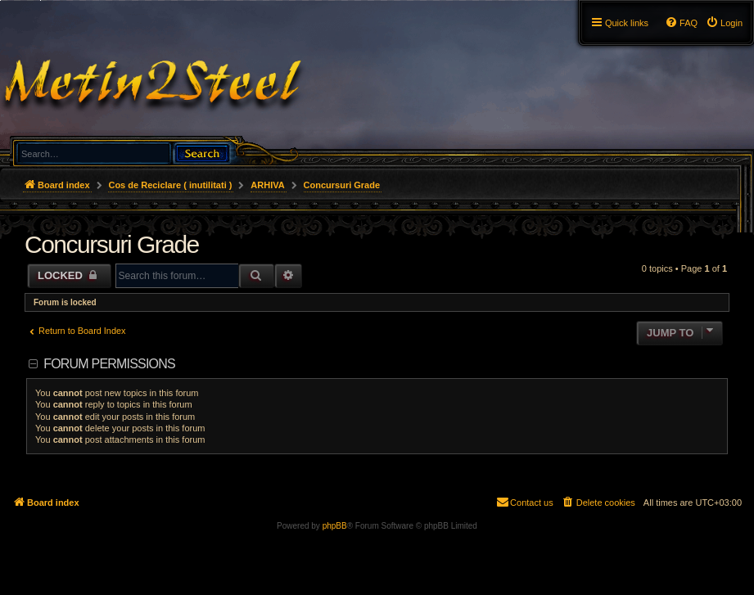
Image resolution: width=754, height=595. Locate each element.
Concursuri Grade (112, 244)
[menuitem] (724, 23)
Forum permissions (109, 364)
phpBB (335, 525)
